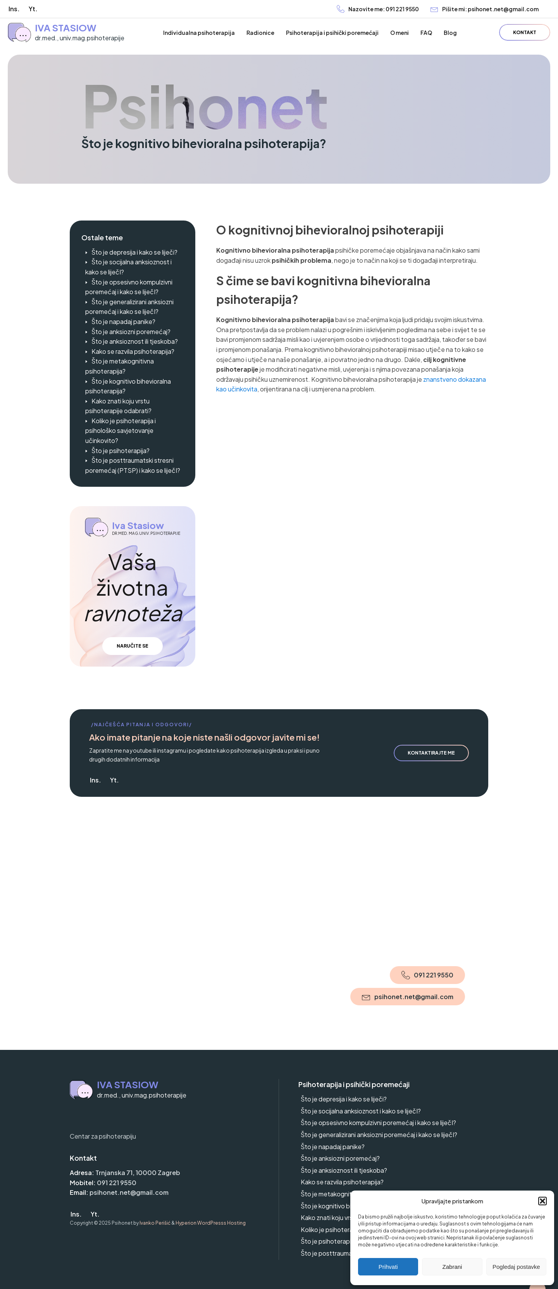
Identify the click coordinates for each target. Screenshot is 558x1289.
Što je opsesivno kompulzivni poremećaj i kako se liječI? (128, 287)
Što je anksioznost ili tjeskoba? (134, 341)
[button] (542, 1201)
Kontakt (524, 32)
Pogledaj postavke (516, 1266)
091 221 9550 (116, 1183)
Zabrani (452, 1266)
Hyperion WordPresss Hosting (211, 1223)
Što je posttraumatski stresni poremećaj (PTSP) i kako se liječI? (132, 465)
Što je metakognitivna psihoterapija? (119, 366)
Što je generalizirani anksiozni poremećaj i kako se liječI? (129, 307)
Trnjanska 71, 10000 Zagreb (137, 1172)
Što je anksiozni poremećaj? (130, 331)
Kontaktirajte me (431, 753)
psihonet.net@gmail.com (129, 1192)
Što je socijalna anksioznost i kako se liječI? (128, 267)
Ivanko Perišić (155, 1223)
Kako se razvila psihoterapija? (132, 351)
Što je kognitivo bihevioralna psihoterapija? (128, 386)
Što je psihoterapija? (120, 450)
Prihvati (388, 1266)
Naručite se (132, 646)
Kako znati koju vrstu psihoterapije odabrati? (118, 406)
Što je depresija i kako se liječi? (134, 252)
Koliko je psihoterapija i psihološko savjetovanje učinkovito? (120, 431)
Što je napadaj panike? (123, 321)
